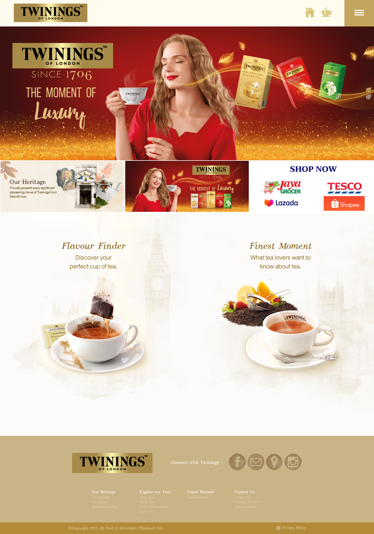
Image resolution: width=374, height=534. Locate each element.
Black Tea (146, 497)
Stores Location (246, 506)
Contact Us (245, 491)
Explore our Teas (155, 491)
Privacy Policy (294, 528)
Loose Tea (147, 511)
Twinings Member (247, 502)
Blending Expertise (105, 506)
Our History (100, 502)
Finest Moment (200, 491)
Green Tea (147, 502)
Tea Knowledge (198, 497)
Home (309, 12)
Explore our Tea (326, 12)
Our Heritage (104, 491)
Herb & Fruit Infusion (154, 506)
